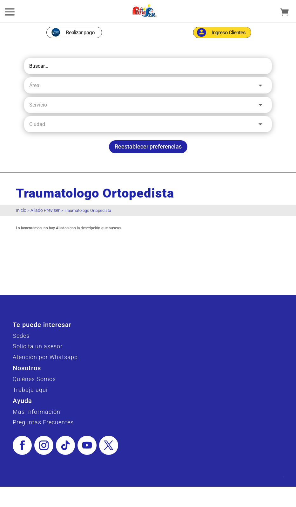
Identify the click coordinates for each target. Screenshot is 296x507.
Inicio (21, 210)
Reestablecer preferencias (148, 146)
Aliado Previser (45, 210)
